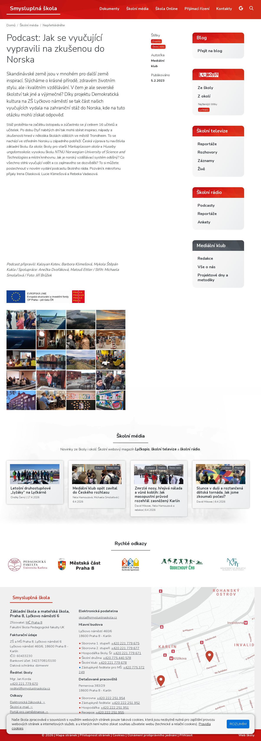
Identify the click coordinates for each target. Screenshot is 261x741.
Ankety (204, 222)
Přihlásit (185, 735)
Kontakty (224, 8)
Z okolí (204, 96)
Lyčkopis (203, 109)
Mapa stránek (66, 735)
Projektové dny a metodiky (213, 278)
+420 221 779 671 (127, 653)
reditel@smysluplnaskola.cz (30, 688)
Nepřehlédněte (54, 25)
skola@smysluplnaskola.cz (98, 617)
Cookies (119, 735)
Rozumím (238, 723)
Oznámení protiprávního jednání (152, 735)
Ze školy (205, 87)
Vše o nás (206, 267)
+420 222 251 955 (110, 712)
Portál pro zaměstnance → (29, 712)
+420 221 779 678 (113, 662)
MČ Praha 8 (34, 622)
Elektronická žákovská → (27, 702)
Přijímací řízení (197, 8)
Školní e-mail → (21, 707)
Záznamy (206, 160)
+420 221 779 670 (24, 683)
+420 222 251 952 (126, 703)
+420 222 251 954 (111, 698)
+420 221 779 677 (125, 648)
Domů (11, 25)
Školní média (137, 8)
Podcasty (206, 205)
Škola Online (166, 8)
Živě (201, 169)
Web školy (246, 735)
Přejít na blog (210, 50)
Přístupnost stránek (95, 735)
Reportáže (207, 144)
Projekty (157, 41)
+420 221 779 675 (125, 643)
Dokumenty (109, 8)
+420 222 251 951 (115, 707)
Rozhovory (207, 152)
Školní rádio (158, 46)
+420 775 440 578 (117, 658)
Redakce (205, 258)
